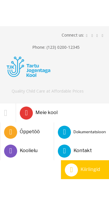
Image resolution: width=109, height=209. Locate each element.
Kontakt (75, 151)
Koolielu (20, 151)
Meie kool (39, 113)
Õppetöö (22, 132)
